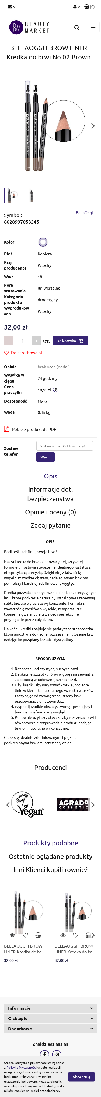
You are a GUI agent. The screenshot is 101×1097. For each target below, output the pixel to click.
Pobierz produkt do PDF (30, 429)
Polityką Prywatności (21, 1067)
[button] (89, 7)
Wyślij (45, 457)
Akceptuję (81, 1076)
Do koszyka (70, 341)
